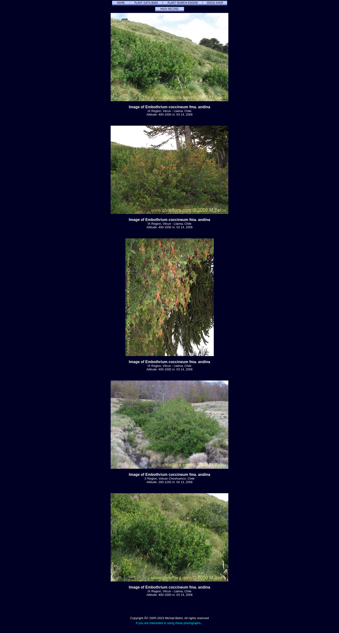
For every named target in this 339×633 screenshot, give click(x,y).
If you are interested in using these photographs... (169, 623)
